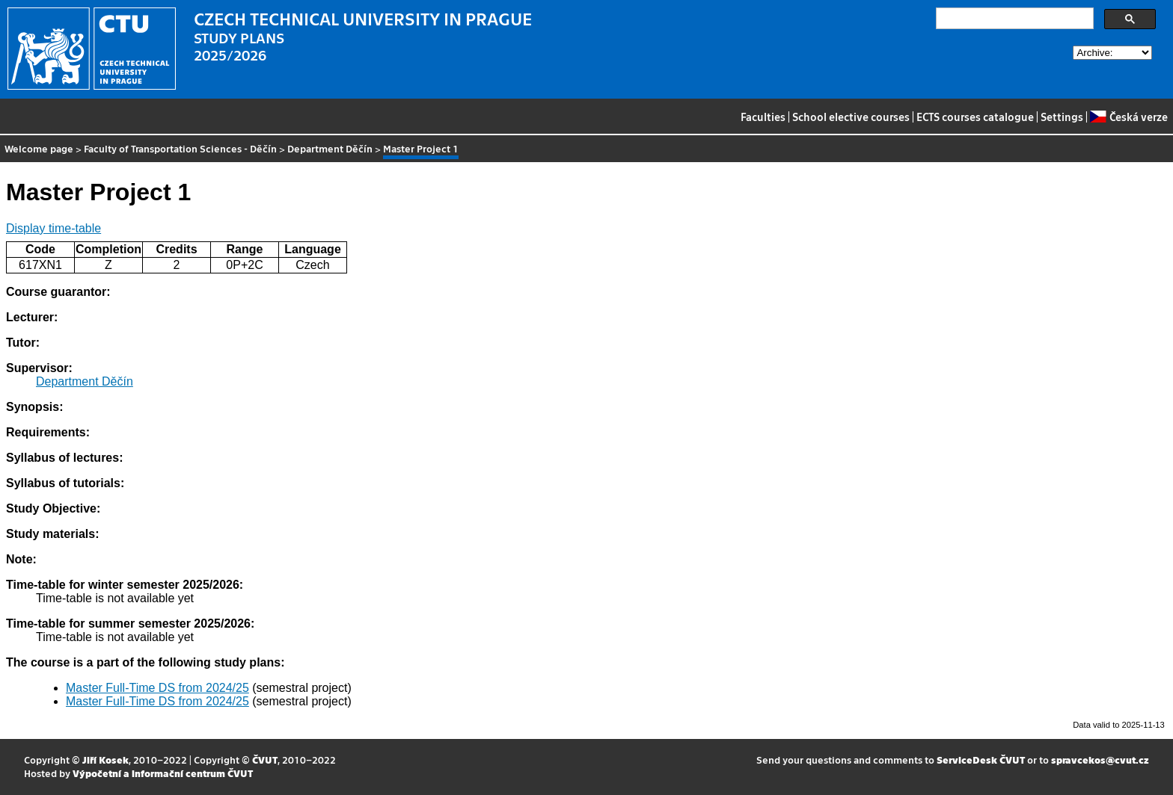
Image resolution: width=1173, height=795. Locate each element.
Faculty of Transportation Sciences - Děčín (180, 148)
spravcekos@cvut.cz (1100, 759)
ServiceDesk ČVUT (981, 759)
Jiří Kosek (105, 759)
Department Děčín (330, 148)
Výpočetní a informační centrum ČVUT (163, 773)
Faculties (763, 116)
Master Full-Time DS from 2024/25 (157, 687)
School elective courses (851, 116)
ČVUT (265, 759)
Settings (1062, 116)
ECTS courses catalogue (975, 116)
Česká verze (1128, 116)
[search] (1013, 18)
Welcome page (38, 148)
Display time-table (53, 228)
